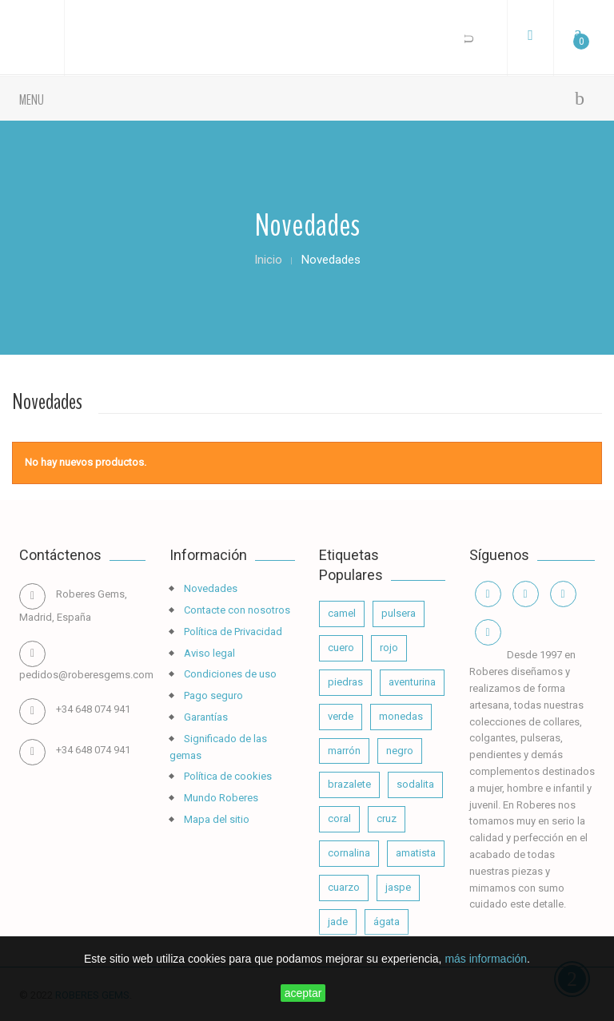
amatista (416, 853)
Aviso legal (208, 653)
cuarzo (344, 887)
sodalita (415, 784)
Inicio (268, 260)
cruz (387, 818)
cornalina (349, 853)
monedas (401, 716)
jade (338, 922)
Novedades (209, 588)
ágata (386, 922)
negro (399, 751)
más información (486, 958)
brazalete (349, 784)
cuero (341, 648)
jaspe (398, 887)
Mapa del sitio (215, 819)
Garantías (204, 717)
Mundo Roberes (219, 798)
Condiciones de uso (229, 674)
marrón (344, 751)
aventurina (412, 682)
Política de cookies (226, 776)
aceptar (303, 993)
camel (342, 613)
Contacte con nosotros (235, 610)
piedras (345, 682)
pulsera (398, 613)
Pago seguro (212, 695)
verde (340, 716)
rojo (389, 648)
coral (339, 818)
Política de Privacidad (231, 632)
